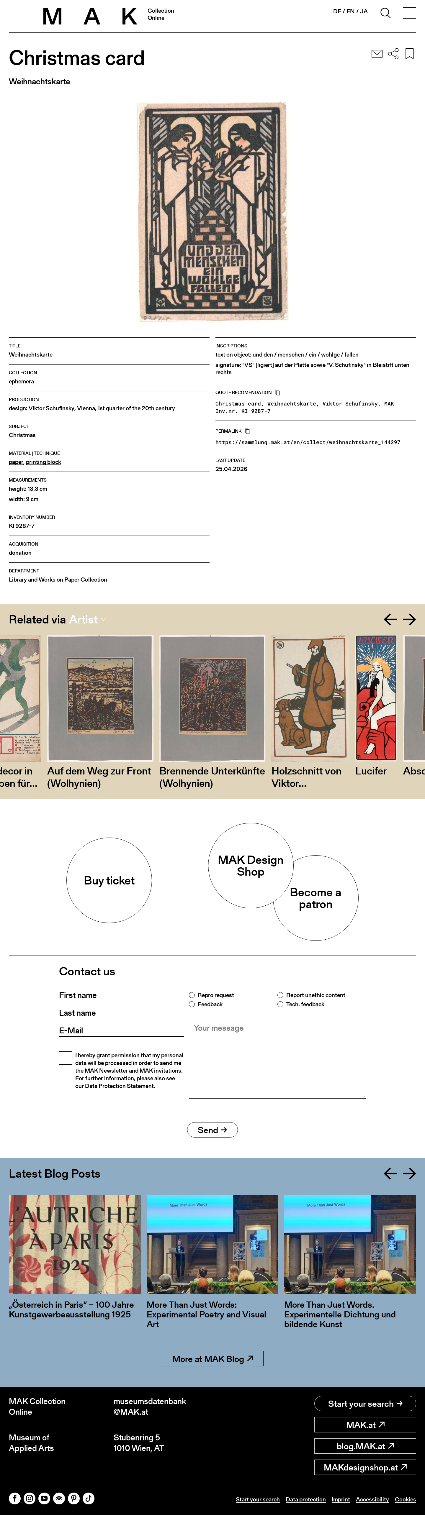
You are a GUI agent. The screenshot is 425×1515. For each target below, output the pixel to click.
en (350, 11)
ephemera (21, 381)
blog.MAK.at (365, 1446)
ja (364, 11)
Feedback (210, 1004)
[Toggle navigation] (409, 13)
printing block (43, 462)
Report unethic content (315, 995)
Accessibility (372, 1499)
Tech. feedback (305, 1004)
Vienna (86, 408)
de (337, 11)
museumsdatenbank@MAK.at (150, 1406)
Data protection (306, 1499)
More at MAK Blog (212, 1358)
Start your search (365, 1403)
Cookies (405, 1499)
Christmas (22, 435)
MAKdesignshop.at (365, 1467)
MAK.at (365, 1425)
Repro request (216, 995)
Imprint (341, 1499)
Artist (83, 619)
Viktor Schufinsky (51, 408)
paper (16, 462)
